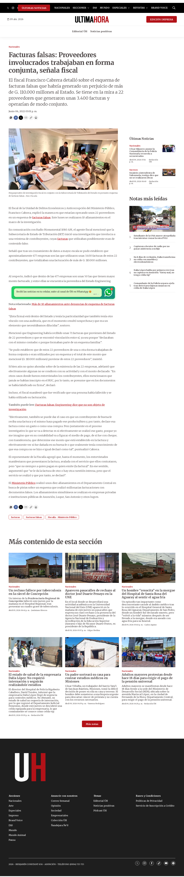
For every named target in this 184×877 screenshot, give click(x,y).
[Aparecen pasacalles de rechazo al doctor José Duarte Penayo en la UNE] (92, 569)
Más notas (92, 724)
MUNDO (105, 7)
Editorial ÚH (79, 31)
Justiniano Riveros (39, 611)
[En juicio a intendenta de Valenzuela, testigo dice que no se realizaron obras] (168, 172)
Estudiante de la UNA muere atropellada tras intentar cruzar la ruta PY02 (154, 237)
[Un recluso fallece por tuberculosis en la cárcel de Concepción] (35, 569)
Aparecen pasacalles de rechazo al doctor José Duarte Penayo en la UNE (90, 594)
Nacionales (14, 47)
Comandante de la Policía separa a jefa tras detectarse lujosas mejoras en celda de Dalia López (154, 285)
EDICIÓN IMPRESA (161, 19)
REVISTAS (139, 7)
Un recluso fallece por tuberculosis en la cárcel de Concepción (35, 592)
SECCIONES (79, 7)
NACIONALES (62, 7)
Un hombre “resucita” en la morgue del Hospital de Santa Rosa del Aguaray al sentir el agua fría (148, 594)
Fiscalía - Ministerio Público (62, 518)
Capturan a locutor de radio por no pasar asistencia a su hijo (152, 247)
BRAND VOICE (159, 7)
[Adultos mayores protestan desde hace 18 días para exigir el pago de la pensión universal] (148, 653)
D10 (95, 7)
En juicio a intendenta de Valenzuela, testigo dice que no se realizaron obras (143, 175)
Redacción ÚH (153, 161)
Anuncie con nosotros (64, 796)
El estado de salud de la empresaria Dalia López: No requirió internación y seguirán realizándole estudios (35, 681)
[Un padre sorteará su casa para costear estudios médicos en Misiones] (92, 653)
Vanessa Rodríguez (96, 704)
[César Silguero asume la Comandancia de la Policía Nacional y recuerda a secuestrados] (168, 148)
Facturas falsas (34, 518)
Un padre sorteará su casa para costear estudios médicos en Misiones (87, 679)
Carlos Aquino (150, 626)
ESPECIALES (119, 7)
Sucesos (133, 170)
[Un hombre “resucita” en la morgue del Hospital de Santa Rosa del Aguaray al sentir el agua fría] (148, 569)
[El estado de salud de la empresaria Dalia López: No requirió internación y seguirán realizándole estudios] (35, 653)
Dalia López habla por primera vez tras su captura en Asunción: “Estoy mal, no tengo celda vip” (154, 272)
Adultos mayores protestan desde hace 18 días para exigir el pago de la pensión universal (147, 679)
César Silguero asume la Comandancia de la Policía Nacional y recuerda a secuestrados (143, 152)
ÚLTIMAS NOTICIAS (34, 8)
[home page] (92, 19)
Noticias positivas (101, 31)
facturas (62, 238)
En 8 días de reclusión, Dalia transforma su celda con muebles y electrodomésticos (154, 259)
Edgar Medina (94, 631)
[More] (88, 8)
